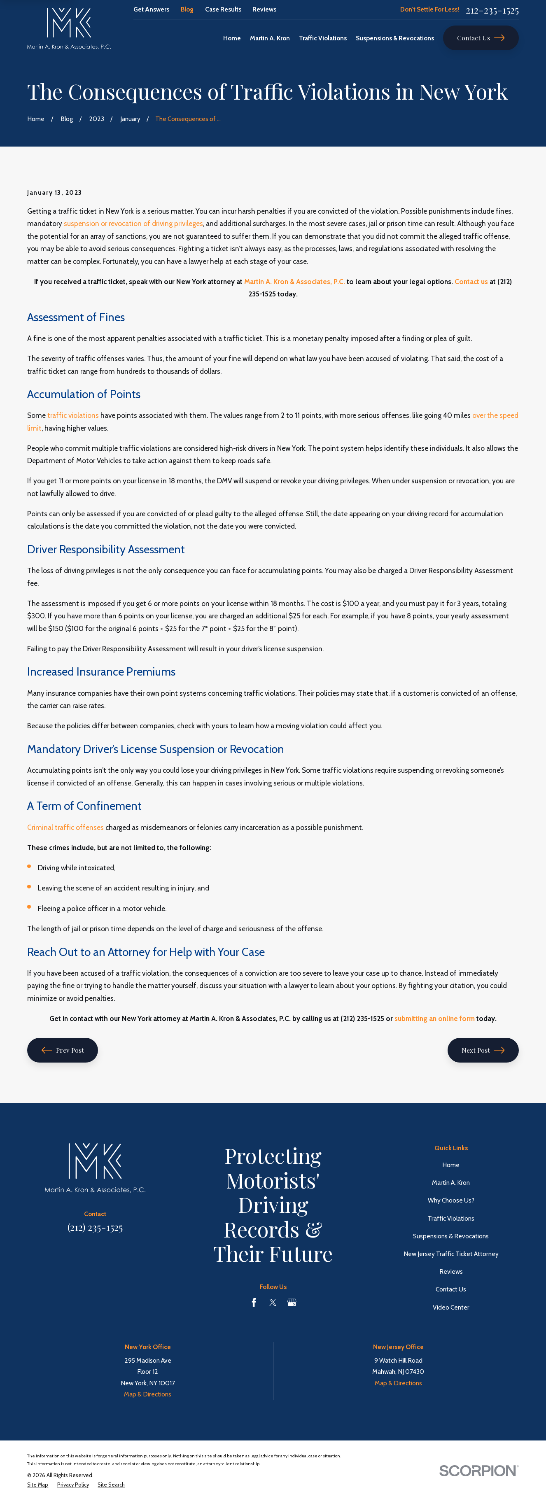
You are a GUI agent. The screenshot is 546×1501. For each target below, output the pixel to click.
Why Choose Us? (451, 1200)
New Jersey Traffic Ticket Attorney (451, 1254)
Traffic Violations (451, 1218)
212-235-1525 (492, 9)
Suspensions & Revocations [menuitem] (395, 38)
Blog (187, 9)
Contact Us (480, 38)
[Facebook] (254, 1302)
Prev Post (63, 1050)
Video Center (451, 1307)
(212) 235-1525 (95, 1226)
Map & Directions (147, 1394)
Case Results (223, 9)
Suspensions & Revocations (451, 1236)
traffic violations (73, 415)
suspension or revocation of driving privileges (133, 223)
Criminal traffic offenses (65, 827)
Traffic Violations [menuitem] (323, 38)
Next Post (483, 1050)
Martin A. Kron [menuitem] (270, 38)
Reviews (264, 9)
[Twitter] (273, 1302)
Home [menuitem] (232, 38)
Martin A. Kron (451, 1182)
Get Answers (151, 9)
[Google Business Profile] (291, 1302)
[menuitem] (37, 1485)
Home (451, 1165)
